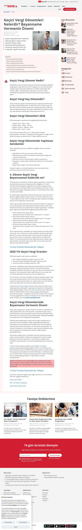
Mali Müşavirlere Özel (53, 1)
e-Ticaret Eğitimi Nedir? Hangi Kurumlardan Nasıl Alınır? (21, 479)
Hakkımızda (26, 493)
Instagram (45, 498)
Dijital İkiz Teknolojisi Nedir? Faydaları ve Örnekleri (20, 475)
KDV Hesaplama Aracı (50, 475)
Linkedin (44, 495)
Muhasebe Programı (10, 493)
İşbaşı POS (44, 1)
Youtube (44, 500)
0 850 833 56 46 (74, 1)
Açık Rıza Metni (38, 460)
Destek (67, 1)
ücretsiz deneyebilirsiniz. (33, 298)
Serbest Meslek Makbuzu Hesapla (54, 477)
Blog (63, 6)
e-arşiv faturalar (35, 290)
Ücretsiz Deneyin (70, 9)
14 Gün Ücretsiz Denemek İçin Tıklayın (27, 247)
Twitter (44, 497)
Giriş (59, 9)
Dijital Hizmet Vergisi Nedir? (18, 386)
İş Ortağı (62, 1)
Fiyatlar (50, 6)
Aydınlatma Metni (25, 458)
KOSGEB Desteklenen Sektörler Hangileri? (17, 477)
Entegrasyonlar (41, 6)
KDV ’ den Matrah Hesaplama (18, 383)
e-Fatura (32, 6)
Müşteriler (57, 6)
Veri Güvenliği (27, 495)
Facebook (45, 493)
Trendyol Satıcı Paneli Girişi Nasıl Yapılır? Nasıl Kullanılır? (22, 485)
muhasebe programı (23, 286)
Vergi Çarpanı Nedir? (16, 380)
